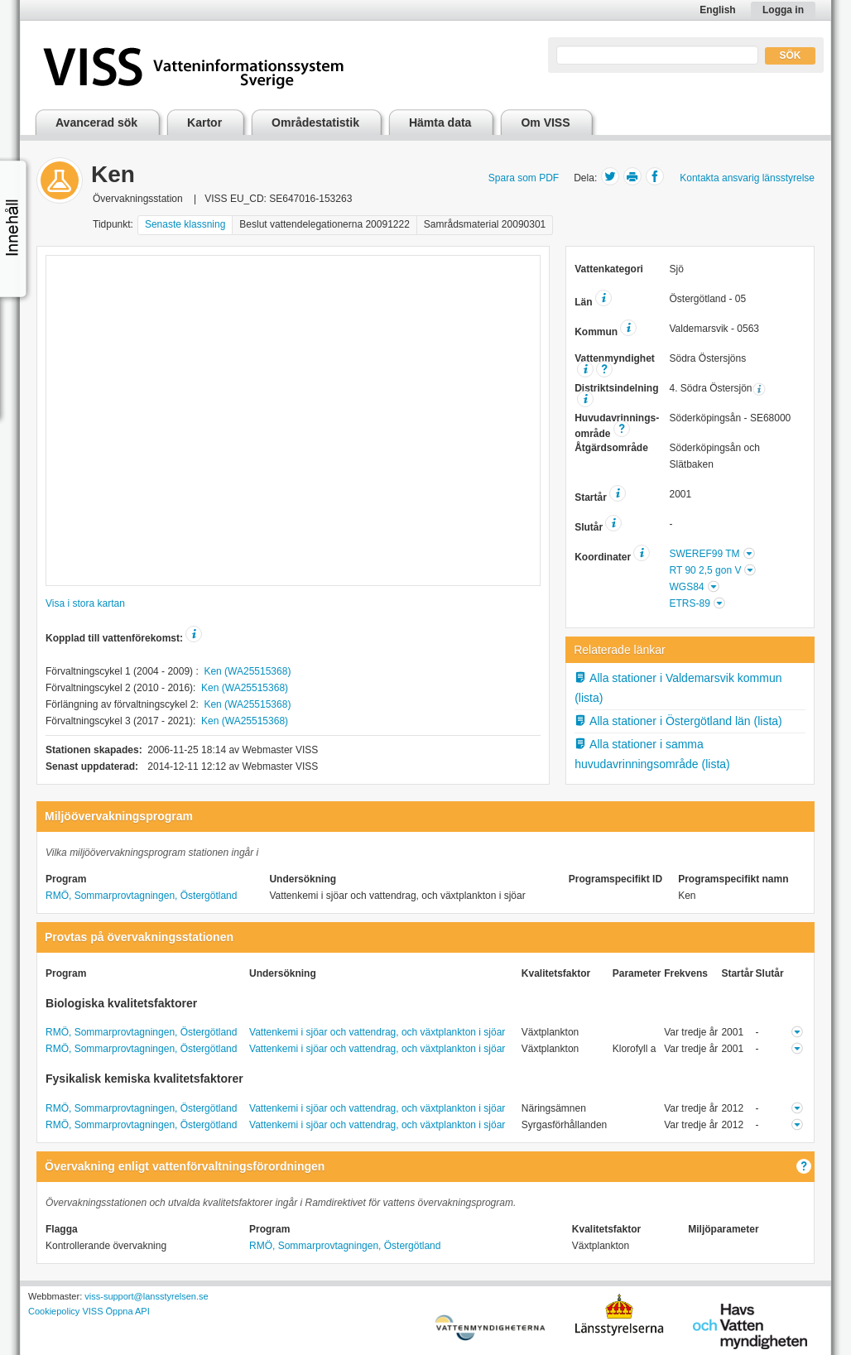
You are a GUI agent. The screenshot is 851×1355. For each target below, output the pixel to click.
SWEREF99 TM (704, 554)
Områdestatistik (315, 122)
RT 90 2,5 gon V (705, 570)
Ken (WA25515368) (247, 671)
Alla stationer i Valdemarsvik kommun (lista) (678, 687)
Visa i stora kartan (85, 603)
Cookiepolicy (53, 1311)
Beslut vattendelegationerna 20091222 (324, 224)
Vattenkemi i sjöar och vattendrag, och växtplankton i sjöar (377, 1032)
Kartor (204, 122)
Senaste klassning (185, 224)
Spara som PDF (523, 178)
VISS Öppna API (115, 1311)
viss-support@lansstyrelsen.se (146, 1296)
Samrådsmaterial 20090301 (485, 224)
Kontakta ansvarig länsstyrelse (747, 178)
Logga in (783, 10)
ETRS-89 (689, 603)
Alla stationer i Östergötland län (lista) (678, 721)
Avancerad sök (96, 122)
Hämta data (440, 122)
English (717, 10)
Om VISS (545, 122)
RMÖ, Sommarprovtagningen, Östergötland (141, 895)
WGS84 (686, 587)
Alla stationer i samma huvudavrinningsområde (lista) (652, 754)
